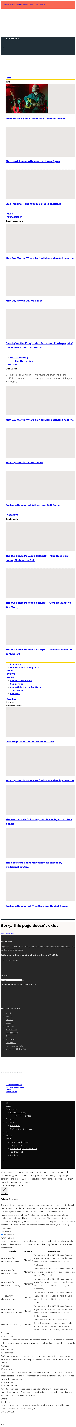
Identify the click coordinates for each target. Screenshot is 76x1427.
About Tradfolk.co (21, 680)
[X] (7, 47)
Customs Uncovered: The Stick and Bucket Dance (37, 906)
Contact (15, 693)
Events (11, 674)
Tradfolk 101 (17, 690)
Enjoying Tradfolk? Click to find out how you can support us (24, 4)
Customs (12, 364)
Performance (14, 217)
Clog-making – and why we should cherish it (33, 203)
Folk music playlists (14, 1046)
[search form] (11, 980)
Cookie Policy (11, 1092)
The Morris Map (24, 361)
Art (9, 78)
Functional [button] (5, 1333)
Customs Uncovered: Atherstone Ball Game (33, 505)
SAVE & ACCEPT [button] (8, 1412)
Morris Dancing (19, 358)
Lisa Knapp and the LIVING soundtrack (30, 741)
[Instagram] (7, 50)
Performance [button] (7, 1349)
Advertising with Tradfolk (25, 687)
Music (10, 214)
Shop (10, 671)
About (10, 677)
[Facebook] (7, 44)
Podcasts (12, 515)
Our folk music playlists (24, 667)
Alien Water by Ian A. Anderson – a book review (35, 118)
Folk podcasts (12, 1033)
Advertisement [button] (7, 1382)
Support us (10, 1039)
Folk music (10, 1026)
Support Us (16, 684)
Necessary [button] (6, 1231)
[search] (23, 980)
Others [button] (4, 1399)
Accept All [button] (19, 1185)
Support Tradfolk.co (15, 1087)
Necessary (9, 1234)
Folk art (9, 1019)
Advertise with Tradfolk (16, 1049)
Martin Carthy (12, 960)
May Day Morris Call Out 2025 (24, 300)
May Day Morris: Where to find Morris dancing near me (40, 258)
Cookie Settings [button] (8, 1185)
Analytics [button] (5, 1366)
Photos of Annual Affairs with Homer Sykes (33, 161)
